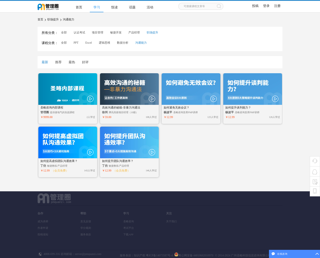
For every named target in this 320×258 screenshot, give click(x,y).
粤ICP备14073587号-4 (159, 255)
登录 (266, 6)
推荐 (58, 62)
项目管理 (97, 32)
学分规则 (85, 227)
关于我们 (171, 221)
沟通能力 (68, 19)
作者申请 (43, 227)
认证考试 (79, 32)
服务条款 (85, 234)
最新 (45, 62)
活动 (150, 7)
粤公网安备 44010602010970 (193, 255)
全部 (64, 32)
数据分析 (122, 42)
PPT (76, 42)
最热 (72, 62)
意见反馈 (85, 221)
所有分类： (50, 32)
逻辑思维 (104, 42)
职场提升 (53, 19)
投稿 (255, 6)
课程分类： (50, 43)
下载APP (128, 234)
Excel (88, 42)
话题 (132, 7)
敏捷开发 (116, 32)
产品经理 (134, 32)
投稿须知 (43, 234)
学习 (96, 7)
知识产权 (139, 255)
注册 (277, 6)
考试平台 (128, 227)
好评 (85, 62)
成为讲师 (43, 221)
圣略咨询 (128, 221)
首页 (79, 7)
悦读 (114, 7)
